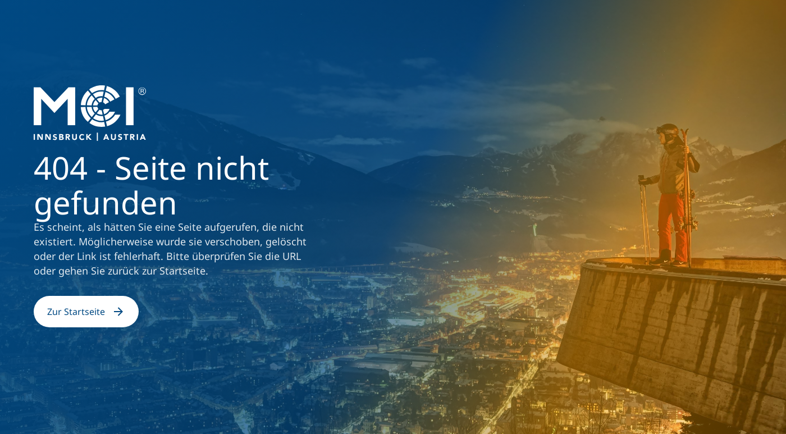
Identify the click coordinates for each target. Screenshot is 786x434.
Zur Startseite (86, 311)
